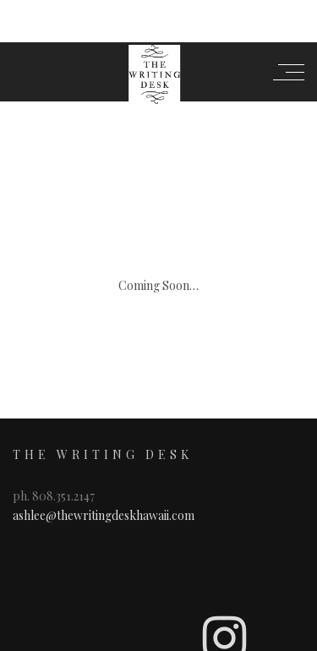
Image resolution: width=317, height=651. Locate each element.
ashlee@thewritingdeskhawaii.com (103, 424)
